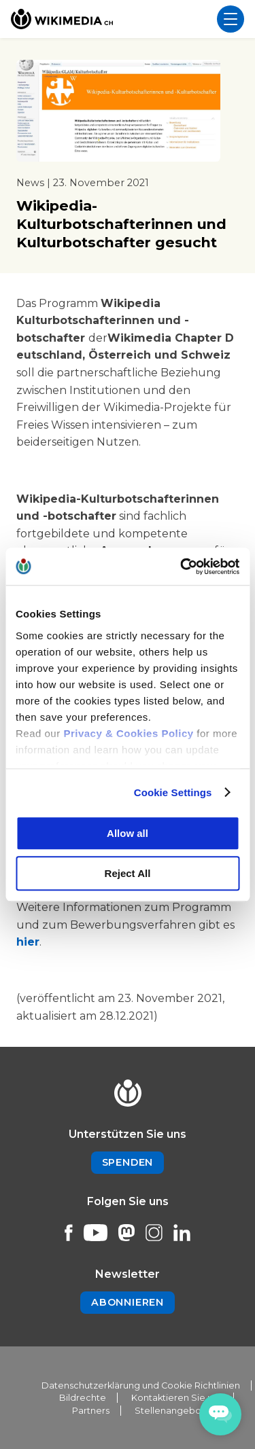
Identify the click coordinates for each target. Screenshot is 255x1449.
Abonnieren (127, 1302)
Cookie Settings (173, 792)
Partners (90, 1411)
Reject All (128, 873)
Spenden (128, 1162)
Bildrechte (82, 1398)
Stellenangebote (173, 1411)
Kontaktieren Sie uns (176, 1398)
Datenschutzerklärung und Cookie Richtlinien (140, 1385)
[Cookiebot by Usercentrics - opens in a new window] (181, 566)
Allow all (127, 833)
